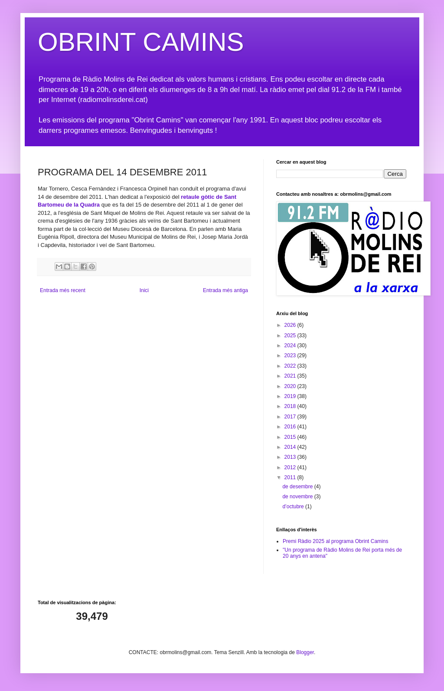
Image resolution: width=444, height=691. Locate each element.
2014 (290, 447)
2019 (290, 396)
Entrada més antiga (225, 290)
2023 (290, 355)
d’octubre (293, 506)
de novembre (298, 497)
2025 (290, 335)
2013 (290, 457)
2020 (290, 386)
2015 (290, 437)
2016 (290, 427)
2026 (290, 325)
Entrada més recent (62, 290)
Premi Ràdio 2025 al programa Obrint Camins (335, 541)
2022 (290, 366)
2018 (290, 406)
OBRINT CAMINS (141, 41)
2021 (290, 376)
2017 (290, 417)
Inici (144, 290)
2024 (290, 345)
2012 (290, 467)
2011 (290, 477)
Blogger (305, 652)
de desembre (298, 487)
